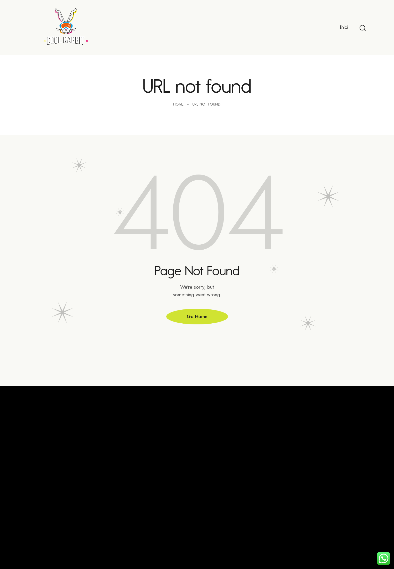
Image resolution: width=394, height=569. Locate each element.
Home (178, 104)
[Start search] (362, 28)
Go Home (197, 316)
